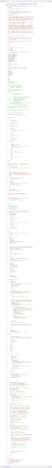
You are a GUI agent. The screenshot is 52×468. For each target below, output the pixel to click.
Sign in (50, 1)
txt (48, 466)
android (7, 3)
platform (11, 3)
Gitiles (5, 466)
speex (18, 3)
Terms (9, 466)
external (14, 3)
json (50, 466)
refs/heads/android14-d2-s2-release (26, 3)
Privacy (7, 466)
